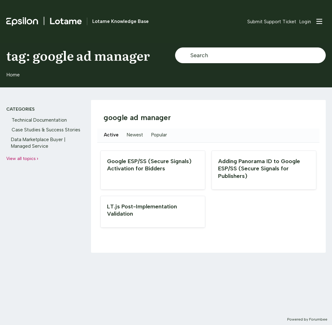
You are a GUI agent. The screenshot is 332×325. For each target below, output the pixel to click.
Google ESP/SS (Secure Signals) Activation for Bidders (149, 165)
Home (13, 75)
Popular (159, 135)
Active (111, 135)
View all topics (21, 158)
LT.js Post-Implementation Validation (142, 210)
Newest (135, 135)
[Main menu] (319, 21)
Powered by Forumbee (307, 319)
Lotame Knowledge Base (120, 21)
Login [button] (305, 22)
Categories (20, 109)
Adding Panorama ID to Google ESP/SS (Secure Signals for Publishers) (259, 168)
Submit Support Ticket (271, 22)
